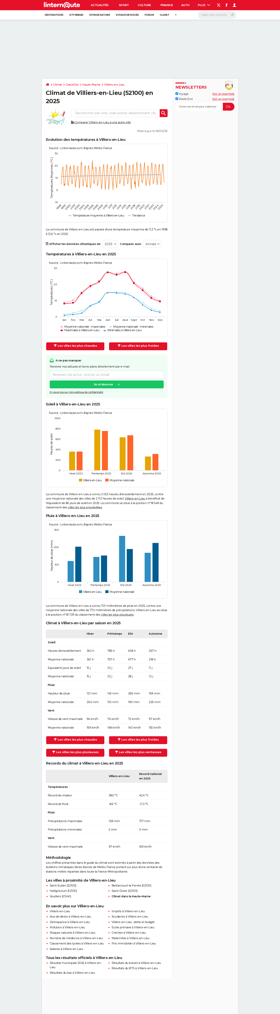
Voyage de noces (127, 14)
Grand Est (72, 84)
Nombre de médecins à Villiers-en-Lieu (76, 938)
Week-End (184, 99)
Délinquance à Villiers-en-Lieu (70, 922)
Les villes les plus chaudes (75, 345)
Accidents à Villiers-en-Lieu (130, 916)
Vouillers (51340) (60, 896)
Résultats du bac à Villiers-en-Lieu (72, 973)
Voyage (182, 94)
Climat (164, 14)
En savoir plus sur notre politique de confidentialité (76, 392)
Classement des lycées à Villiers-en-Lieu (77, 943)
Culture (144, 5)
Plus (204, 5)
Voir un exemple (223, 94)
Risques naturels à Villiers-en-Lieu (72, 932)
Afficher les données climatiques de (73, 244)
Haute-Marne (91, 84)
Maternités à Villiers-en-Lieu (131, 938)
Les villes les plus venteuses (138, 752)
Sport (124, 5)
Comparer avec (130, 244)
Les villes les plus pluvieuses (75, 752)
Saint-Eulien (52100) (63, 885)
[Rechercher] (217, 15)
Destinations (54, 14)
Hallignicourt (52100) (63, 891)
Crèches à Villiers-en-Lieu (129, 932)
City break (76, 14)
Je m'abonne (103, 384)
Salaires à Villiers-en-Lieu (66, 949)
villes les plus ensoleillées (85, 507)
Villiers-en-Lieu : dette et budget (133, 922)
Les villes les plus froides (138, 345)
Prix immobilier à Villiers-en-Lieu (134, 943)
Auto (185, 5)
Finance (167, 5)
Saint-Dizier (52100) (125, 891)
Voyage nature (99, 14)
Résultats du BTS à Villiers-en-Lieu (135, 968)
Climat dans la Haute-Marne (131, 896)
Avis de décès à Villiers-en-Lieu (70, 916)
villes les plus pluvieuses (117, 614)
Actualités (100, 5)
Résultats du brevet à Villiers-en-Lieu (136, 963)
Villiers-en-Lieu (114, 84)
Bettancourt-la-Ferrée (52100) (131, 885)
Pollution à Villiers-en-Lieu (67, 927)
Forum (149, 14)
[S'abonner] (204, 107)
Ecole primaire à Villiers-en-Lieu (133, 927)
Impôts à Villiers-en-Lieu (128, 911)
